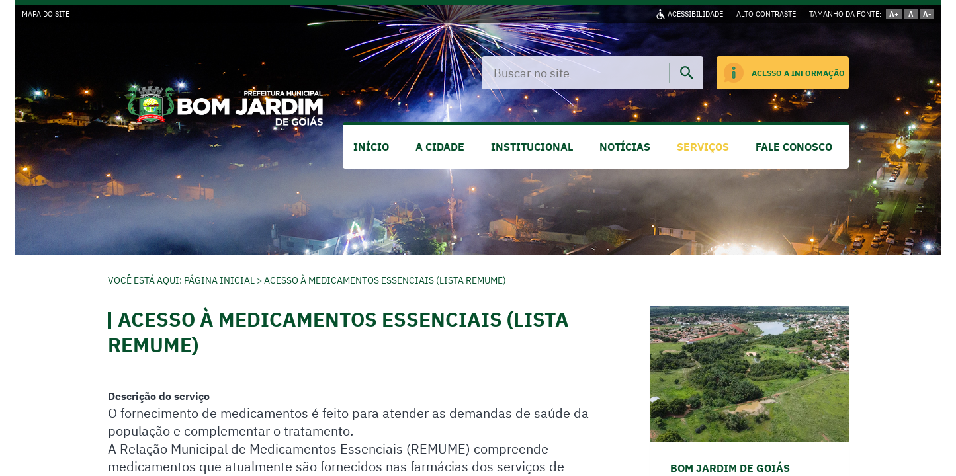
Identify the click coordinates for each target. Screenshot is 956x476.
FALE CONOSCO (794, 146)
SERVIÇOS (703, 146)
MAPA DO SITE (45, 14)
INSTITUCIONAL (532, 146)
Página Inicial (219, 280)
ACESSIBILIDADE (695, 14)
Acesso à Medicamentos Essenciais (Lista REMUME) (385, 280)
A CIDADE (439, 146)
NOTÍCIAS (624, 146)
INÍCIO (371, 146)
